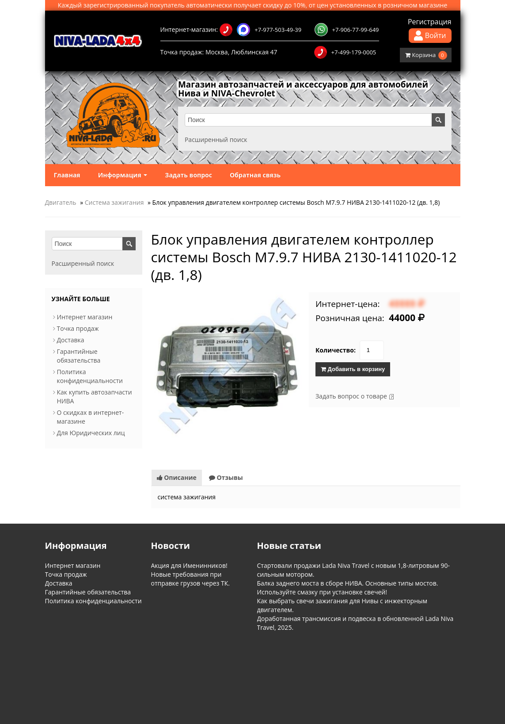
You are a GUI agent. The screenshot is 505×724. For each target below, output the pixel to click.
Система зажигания (114, 202)
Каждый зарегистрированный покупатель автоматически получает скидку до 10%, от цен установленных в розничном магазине (253, 5)
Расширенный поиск (217, 139)
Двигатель (60, 202)
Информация (123, 175)
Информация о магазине (74, 666)
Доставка (70, 340)
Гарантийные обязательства (79, 355)
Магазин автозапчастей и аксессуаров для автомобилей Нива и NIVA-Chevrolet (312, 89)
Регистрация (430, 21)
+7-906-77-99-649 (347, 29)
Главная (67, 175)
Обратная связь (255, 175)
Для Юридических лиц (91, 433)
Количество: (335, 350)
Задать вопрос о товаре (351, 396)
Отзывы (226, 477)
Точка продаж (78, 328)
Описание (177, 477)
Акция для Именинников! (189, 565)
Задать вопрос (188, 175)
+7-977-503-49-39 (260, 29)
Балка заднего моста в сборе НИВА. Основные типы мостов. (347, 582)
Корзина (426, 55)
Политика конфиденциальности (90, 376)
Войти (430, 36)
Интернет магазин (85, 317)
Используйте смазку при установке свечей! (322, 591)
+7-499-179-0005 (345, 52)
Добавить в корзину (353, 369)
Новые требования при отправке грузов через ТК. (190, 578)
